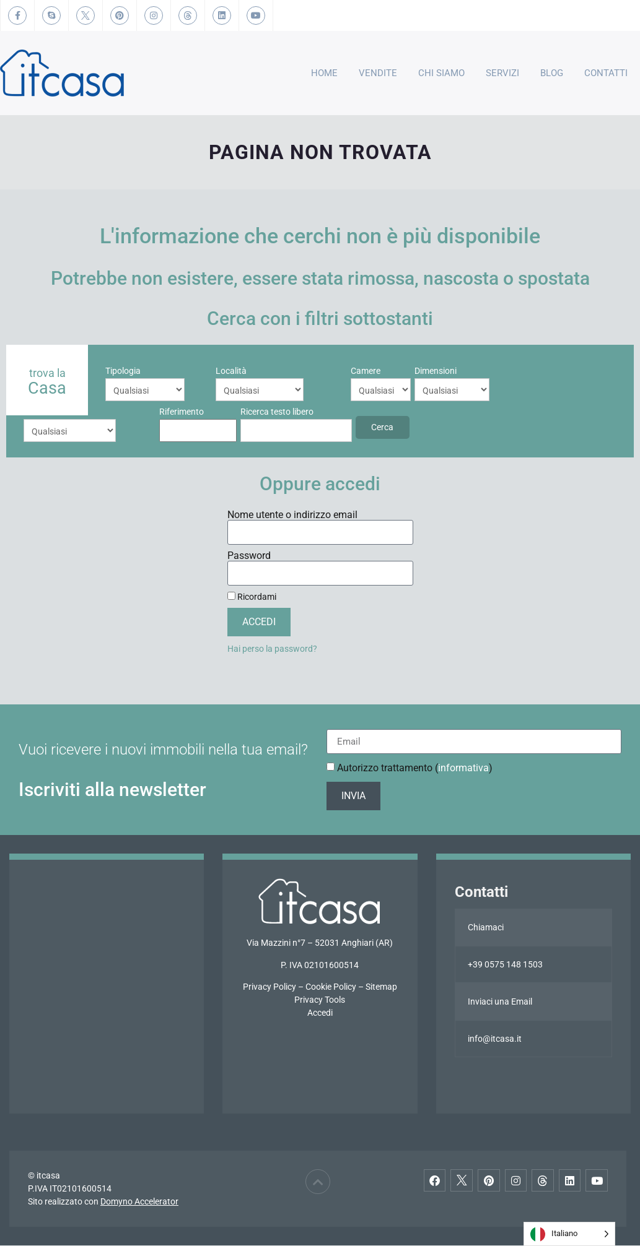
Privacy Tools (319, 1000)
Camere (258, 370)
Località (189, 370)
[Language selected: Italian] (569, 1234)
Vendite (378, 73)
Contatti (606, 73)
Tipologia (123, 370)
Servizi (502, 73)
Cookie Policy (330, 987)
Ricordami (251, 597)
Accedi (320, 1013)
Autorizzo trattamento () (415, 768)
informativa (463, 768)
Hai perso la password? (272, 649)
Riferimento (472, 370)
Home (324, 73)
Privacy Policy (269, 987)
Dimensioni (328, 370)
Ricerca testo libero (60, 411)
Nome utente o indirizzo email (292, 516)
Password (249, 556)
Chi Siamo (441, 73)
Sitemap (381, 987)
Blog (551, 73)
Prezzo (388, 370)
